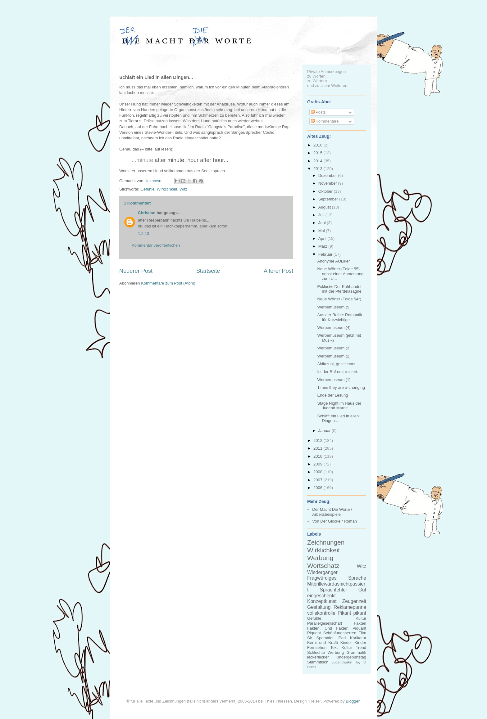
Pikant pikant (352, 613)
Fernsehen (316, 647)
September (328, 199)
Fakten (360, 623)
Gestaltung (318, 607)
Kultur (361, 618)
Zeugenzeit (354, 601)
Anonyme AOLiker (333, 261)
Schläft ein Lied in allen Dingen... (338, 418)
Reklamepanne (350, 607)
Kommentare (325, 121)
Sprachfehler (333, 589)
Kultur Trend (354, 647)
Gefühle (147, 189)
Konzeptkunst (322, 601)
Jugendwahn (342, 662)
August (325, 207)
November (328, 183)
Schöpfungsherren (339, 633)
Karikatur (358, 638)
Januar (325, 430)
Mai (322, 230)
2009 (318, 464)
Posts (318, 112)
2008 (318, 472)
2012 (318, 440)
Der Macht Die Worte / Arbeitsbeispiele (332, 512)
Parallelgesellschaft (324, 623)
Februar (326, 254)
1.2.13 (143, 233)
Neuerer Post (135, 271)
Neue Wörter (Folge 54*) (339, 299)
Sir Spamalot (320, 638)
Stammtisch (317, 662)
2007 (318, 480)
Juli (321, 215)
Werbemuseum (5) (333, 307)
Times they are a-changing (341, 387)
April (323, 238)
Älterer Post (278, 271)
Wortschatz (323, 565)
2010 (318, 456)
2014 (318, 161)
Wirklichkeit (167, 189)
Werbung (320, 557)
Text (334, 647)
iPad (342, 638)
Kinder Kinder (353, 642)
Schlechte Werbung (325, 652)
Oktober (326, 191)
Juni (322, 222)
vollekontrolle (321, 613)
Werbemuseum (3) (333, 348)
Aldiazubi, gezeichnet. (336, 364)
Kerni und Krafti (322, 642)
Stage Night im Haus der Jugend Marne (339, 406)
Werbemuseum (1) (333, 379)
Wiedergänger (322, 572)
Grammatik (356, 652)
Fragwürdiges (321, 578)
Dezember (328, 175)
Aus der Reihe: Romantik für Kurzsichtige (339, 317)
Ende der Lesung (332, 395)
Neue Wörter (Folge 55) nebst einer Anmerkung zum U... (340, 274)
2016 (318, 145)
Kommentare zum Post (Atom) (168, 283)
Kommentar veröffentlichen (156, 245)
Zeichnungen (325, 542)
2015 (318, 153)
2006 (318, 487)
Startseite (208, 271)
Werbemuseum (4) (333, 327)
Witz (183, 189)
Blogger (352, 701)
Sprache (357, 578)
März (323, 246)
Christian (146, 212)
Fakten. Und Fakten (327, 628)
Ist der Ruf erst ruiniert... (338, 371)
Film (362, 633)
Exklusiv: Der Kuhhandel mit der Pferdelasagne (339, 289)
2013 (318, 168)
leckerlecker (318, 657)
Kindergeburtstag (350, 657)
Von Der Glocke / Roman (334, 521)
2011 (318, 448)
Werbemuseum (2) (333, 356)
